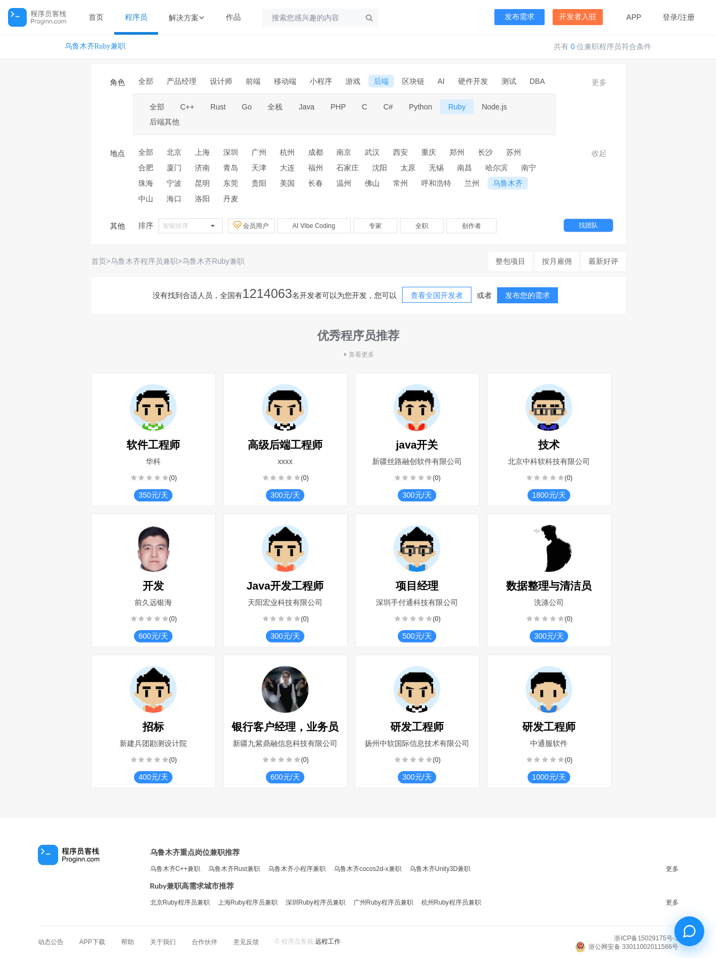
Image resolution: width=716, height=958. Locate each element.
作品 (233, 17)
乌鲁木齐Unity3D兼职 (440, 869)
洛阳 (202, 198)
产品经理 (181, 81)
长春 (315, 183)
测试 (508, 81)
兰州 (472, 183)
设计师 (221, 81)
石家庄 (347, 167)
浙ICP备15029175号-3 (646, 938)
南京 (343, 152)
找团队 (588, 225)
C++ (187, 107)
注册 (687, 17)
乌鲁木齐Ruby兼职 (95, 46)
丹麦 (230, 198)
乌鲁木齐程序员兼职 (144, 261)
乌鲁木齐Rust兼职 (234, 869)
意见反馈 (246, 942)
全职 (421, 226)
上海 (202, 152)
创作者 (471, 226)
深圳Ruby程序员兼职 (315, 902)
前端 (253, 81)
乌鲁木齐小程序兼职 (297, 869)
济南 (202, 167)
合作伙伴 (204, 942)
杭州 (287, 152)
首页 (96, 17)
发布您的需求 (527, 295)
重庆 (428, 152)
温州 (343, 183)
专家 (375, 226)
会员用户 (251, 225)
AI (441, 81)
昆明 (202, 183)
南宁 (528, 167)
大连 (287, 167)
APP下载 (92, 942)
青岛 (230, 167)
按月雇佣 (557, 261)
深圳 (230, 152)
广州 (258, 152)
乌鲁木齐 (508, 183)
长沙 (485, 152)
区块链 (413, 81)
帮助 (127, 942)
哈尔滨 (496, 167)
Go (247, 107)
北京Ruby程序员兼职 (180, 902)
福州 (315, 167)
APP (633, 17)
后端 (381, 81)
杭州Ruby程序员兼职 (451, 902)
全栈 (274, 107)
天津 (258, 167)
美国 (287, 183)
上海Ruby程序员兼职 (248, 902)
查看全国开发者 (437, 295)
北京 (174, 152)
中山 (145, 198)
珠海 (145, 183)
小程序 (321, 81)
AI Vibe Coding (314, 226)
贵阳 (258, 183)
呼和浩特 (436, 183)
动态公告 (51, 942)
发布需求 (519, 17)
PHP (338, 107)
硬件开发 (473, 81)
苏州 (513, 152)
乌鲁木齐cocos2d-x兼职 (368, 869)
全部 (145, 81)
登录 (670, 17)
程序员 (136, 17)
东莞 (230, 183)
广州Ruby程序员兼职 (383, 902)
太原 (407, 167)
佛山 (372, 183)
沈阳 (379, 167)
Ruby (457, 107)
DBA (537, 81)
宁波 (174, 183)
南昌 (464, 167)
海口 (174, 198)
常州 (400, 183)
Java (306, 107)
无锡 (436, 167)
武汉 (372, 152)
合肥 (145, 167)
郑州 (457, 152)
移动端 (285, 81)
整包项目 (510, 261)
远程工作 (328, 941)
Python (420, 107)
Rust (218, 107)
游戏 (352, 81)
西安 (400, 152)
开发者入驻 (577, 17)
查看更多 (358, 354)
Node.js (494, 107)
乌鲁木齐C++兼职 (175, 869)
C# (388, 107)
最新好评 (603, 261)
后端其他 (164, 121)
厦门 (174, 167)
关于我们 (163, 942)
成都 (315, 152)
